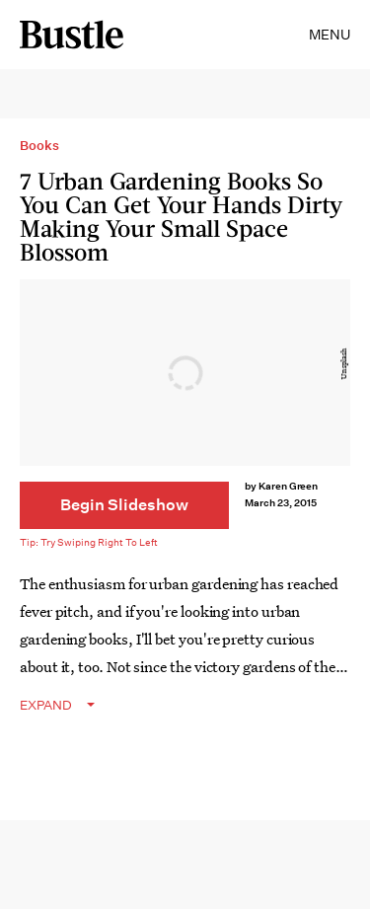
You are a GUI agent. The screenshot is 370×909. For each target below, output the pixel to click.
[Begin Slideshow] (124, 505)
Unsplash (343, 364)
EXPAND (46, 705)
